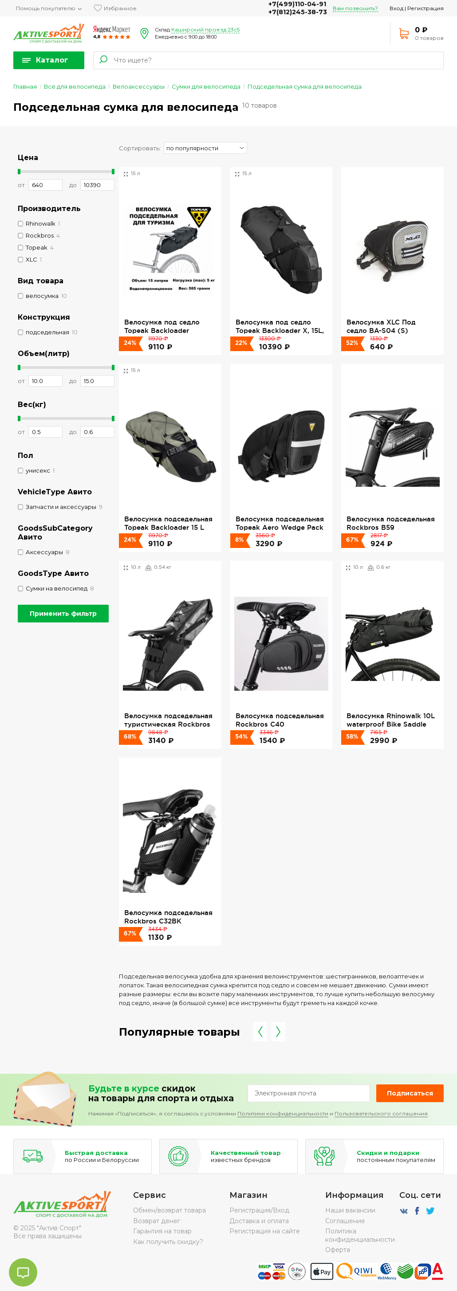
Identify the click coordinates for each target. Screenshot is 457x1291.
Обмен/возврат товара (169, 1210)
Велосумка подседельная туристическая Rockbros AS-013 (168, 724)
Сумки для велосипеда (206, 86)
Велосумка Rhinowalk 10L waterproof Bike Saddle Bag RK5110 (391, 724)
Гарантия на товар (162, 1231)
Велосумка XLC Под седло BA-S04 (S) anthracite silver (381, 330)
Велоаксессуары (139, 86)
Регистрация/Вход (259, 1210)
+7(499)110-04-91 (297, 4)
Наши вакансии (350, 1210)
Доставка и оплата (259, 1221)
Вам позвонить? (355, 8)
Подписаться (410, 1093)
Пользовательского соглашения (381, 1113)
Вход (396, 8)
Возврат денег (156, 1221)
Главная (25, 86)
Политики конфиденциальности (282, 1113)
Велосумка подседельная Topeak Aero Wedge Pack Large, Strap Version (280, 527)
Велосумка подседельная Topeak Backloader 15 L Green (168, 527)
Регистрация (425, 8)
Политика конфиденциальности (360, 1235)
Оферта (337, 1250)
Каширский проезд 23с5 (205, 29)
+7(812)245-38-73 (297, 12)
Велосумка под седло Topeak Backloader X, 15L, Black (280, 330)
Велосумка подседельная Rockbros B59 (391, 523)
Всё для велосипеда (75, 86)
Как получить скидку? (168, 1242)
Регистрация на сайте (264, 1231)
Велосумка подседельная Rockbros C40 (280, 720)
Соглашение (345, 1221)
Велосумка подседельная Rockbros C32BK (168, 916)
